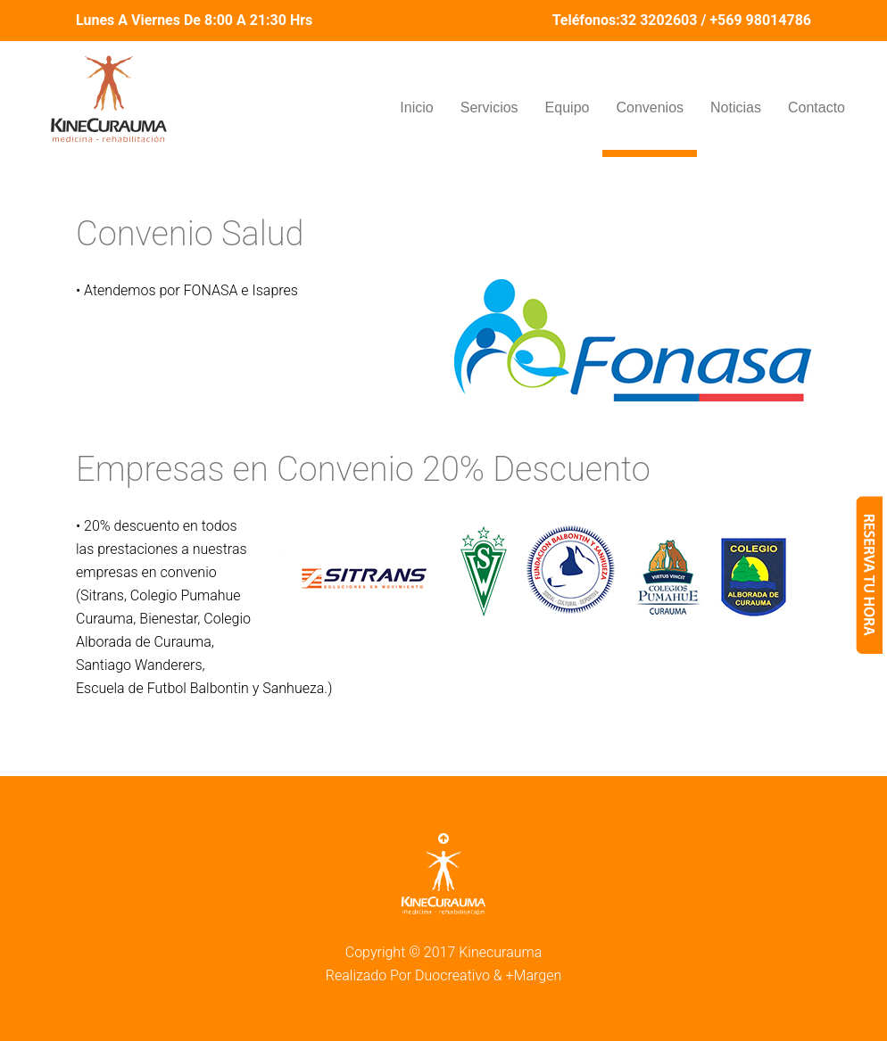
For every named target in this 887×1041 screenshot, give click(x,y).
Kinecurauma (500, 952)
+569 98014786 (760, 20)
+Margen (534, 975)
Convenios (650, 107)
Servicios (489, 107)
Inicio (416, 107)
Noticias (735, 107)
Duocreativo (452, 975)
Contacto (816, 107)
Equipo (567, 107)
